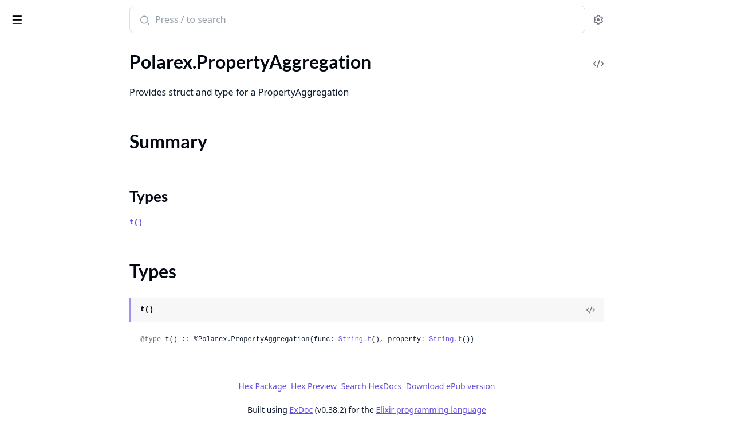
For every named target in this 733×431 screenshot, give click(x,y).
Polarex (27, 14)
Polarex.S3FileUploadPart (59, 376)
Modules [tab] (69, 49)
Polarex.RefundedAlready (58, 237)
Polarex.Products (42, 74)
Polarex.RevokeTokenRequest (66, 283)
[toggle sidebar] (156, 17)
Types (31, 123)
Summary (38, 110)
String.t (440, 339)
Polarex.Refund (38, 175)
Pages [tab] (20, 49)
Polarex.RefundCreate (52, 206)
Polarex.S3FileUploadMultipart (70, 360)
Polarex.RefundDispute (54, 221)
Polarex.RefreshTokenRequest (67, 160)
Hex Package (348, 386)
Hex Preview (400, 386)
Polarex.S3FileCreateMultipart (68, 314)
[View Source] (676, 309)
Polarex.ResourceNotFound (62, 268)
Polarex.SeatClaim (44, 407)
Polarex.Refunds (40, 252)
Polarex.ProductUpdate (55, 59)
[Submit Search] (229, 20)
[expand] (160, 62)
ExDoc (387, 409)
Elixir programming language (517, 409)
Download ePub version (536, 386)
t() (221, 222)
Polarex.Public (36, 144)
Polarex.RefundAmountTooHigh (71, 190)
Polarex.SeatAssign (46, 391)
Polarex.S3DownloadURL (58, 299)
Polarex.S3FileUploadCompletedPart (81, 345)
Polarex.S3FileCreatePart (58, 330)
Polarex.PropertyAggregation (66, 90)
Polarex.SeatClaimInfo (52, 422)
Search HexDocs (457, 386)
